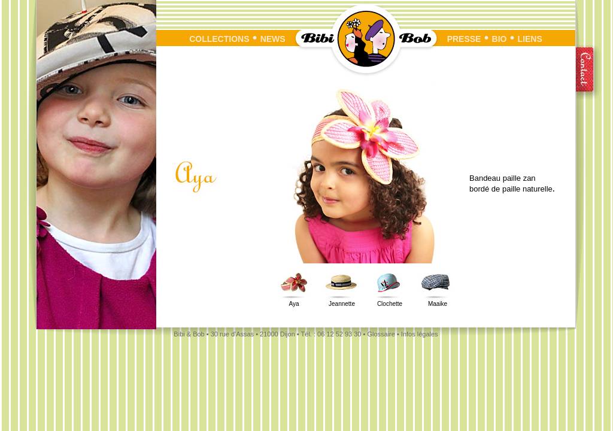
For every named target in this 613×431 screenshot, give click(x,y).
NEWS (273, 39)
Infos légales (419, 334)
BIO (499, 39)
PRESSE (469, 39)
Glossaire (380, 334)
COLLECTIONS (219, 39)
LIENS (530, 39)
